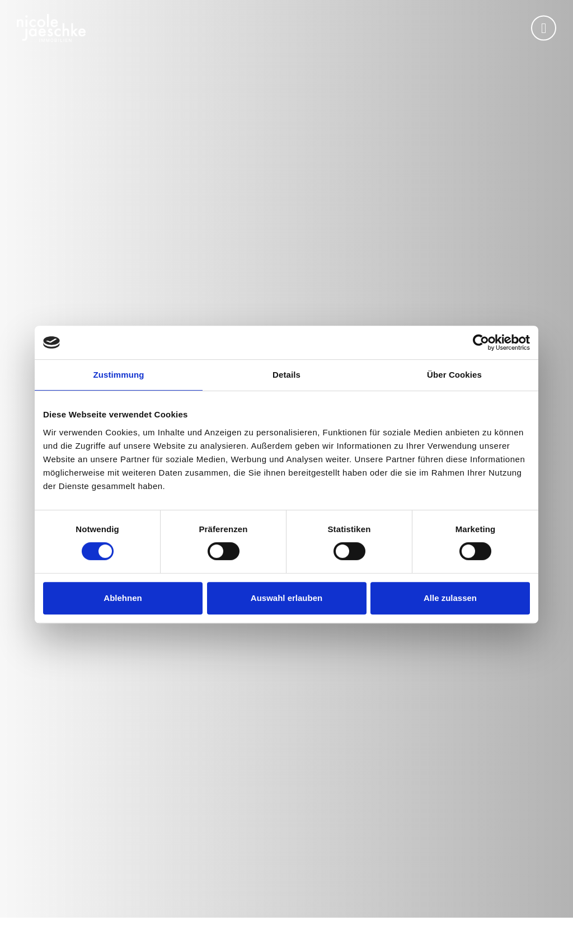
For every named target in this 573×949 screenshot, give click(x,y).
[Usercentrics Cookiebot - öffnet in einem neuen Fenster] (481, 342)
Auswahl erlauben (286, 598)
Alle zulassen (450, 598)
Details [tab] (286, 374)
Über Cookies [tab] (454, 374)
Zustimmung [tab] (118, 374)
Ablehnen (123, 598)
